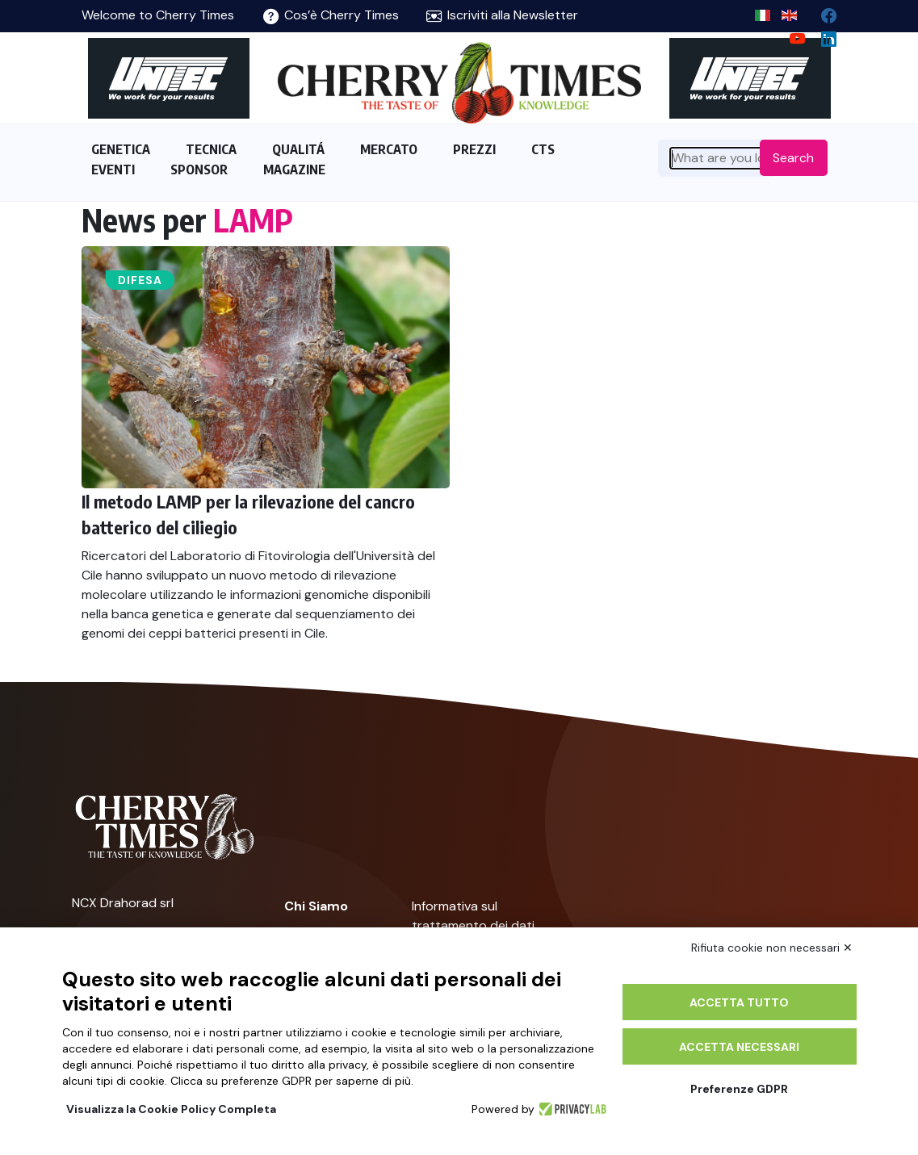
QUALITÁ (298, 149)
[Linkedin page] (822, 35)
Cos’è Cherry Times (331, 14)
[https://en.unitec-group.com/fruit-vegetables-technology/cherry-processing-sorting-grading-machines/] (169, 78)
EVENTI (113, 169)
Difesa (140, 280)
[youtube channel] (791, 35)
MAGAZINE (294, 169)
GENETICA (120, 149)
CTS (543, 149)
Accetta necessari (739, 1047)
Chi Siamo (316, 906)
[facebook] (822, 11)
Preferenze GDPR (739, 1089)
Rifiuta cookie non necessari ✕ (772, 947)
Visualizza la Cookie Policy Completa (171, 1109)
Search (793, 157)
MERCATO (388, 149)
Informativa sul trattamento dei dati (473, 916)
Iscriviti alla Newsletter (502, 14)
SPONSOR (199, 169)
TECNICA (211, 149)
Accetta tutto (739, 1002)
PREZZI (474, 149)
